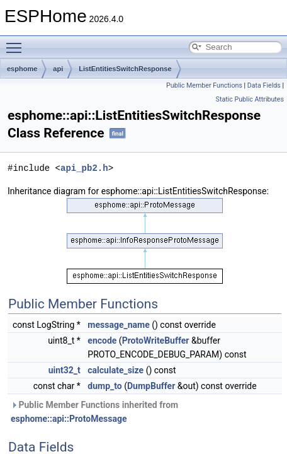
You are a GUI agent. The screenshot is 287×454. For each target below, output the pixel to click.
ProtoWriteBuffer (155, 340)
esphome (22, 69)
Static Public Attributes (250, 99)
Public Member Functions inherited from (94, 412)
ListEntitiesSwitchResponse (125, 69)
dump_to (104, 386)
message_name (118, 325)
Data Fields (264, 85)
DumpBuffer (151, 386)
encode (101, 340)
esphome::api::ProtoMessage (69, 419)
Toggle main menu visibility (17, 42)
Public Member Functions (204, 85)
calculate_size (115, 370)
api (58, 69)
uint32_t (64, 370)
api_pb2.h (84, 168)
